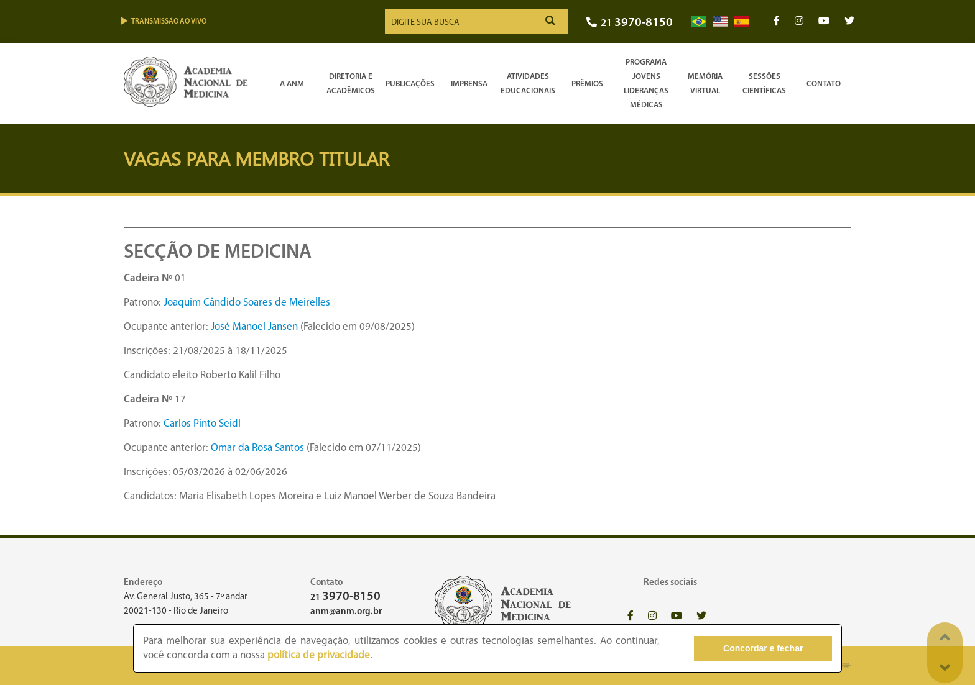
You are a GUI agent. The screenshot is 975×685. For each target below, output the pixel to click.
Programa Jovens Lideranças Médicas (646, 83)
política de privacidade (318, 655)
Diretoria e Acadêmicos (350, 84)
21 (629, 23)
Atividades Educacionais (528, 84)
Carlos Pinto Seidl (202, 424)
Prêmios (587, 84)
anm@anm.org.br (346, 612)
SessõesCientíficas (764, 84)
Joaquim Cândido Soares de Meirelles (247, 302)
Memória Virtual (705, 84)
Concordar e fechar (763, 648)
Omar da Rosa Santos (257, 448)
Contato (823, 84)
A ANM (292, 84)
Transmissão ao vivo (163, 21)
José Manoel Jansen (254, 327)
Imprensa (469, 84)
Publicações (410, 84)
